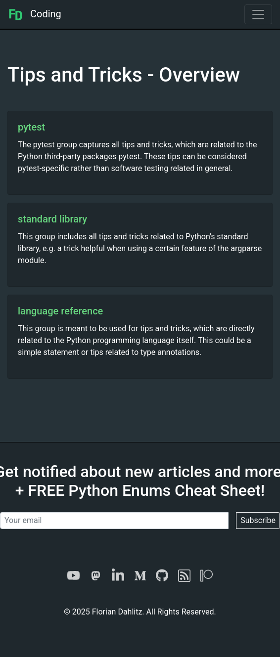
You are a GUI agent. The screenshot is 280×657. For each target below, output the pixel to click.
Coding (34, 14)
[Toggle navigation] (258, 14)
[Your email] (114, 520)
